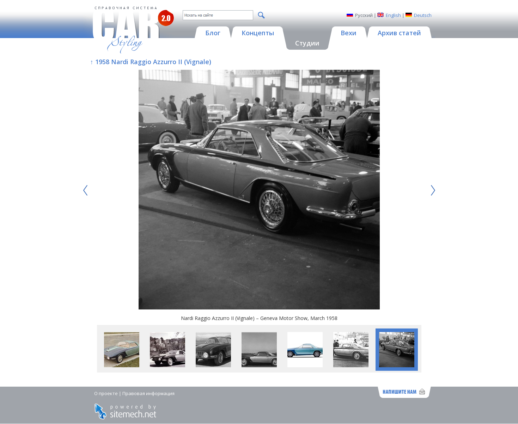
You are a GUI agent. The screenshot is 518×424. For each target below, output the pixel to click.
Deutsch (423, 15)
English (393, 15)
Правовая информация (148, 393)
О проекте (106, 393)
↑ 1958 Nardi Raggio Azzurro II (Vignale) (150, 61)
